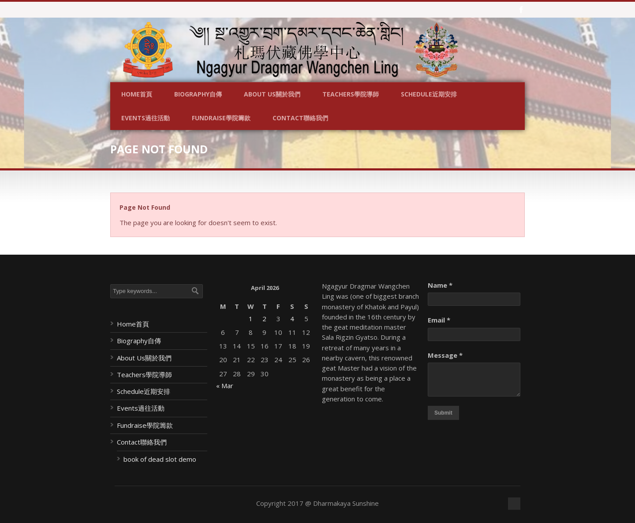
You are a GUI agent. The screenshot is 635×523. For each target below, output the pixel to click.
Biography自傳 (198, 94)
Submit (443, 413)
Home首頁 (136, 94)
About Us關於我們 (272, 94)
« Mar (224, 385)
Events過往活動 (145, 118)
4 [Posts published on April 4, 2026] (292, 318)
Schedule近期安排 (429, 94)
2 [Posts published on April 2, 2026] (264, 318)
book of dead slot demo (159, 459)
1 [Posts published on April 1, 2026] (251, 318)
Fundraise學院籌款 (221, 118)
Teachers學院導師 (350, 94)
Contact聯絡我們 (300, 118)
